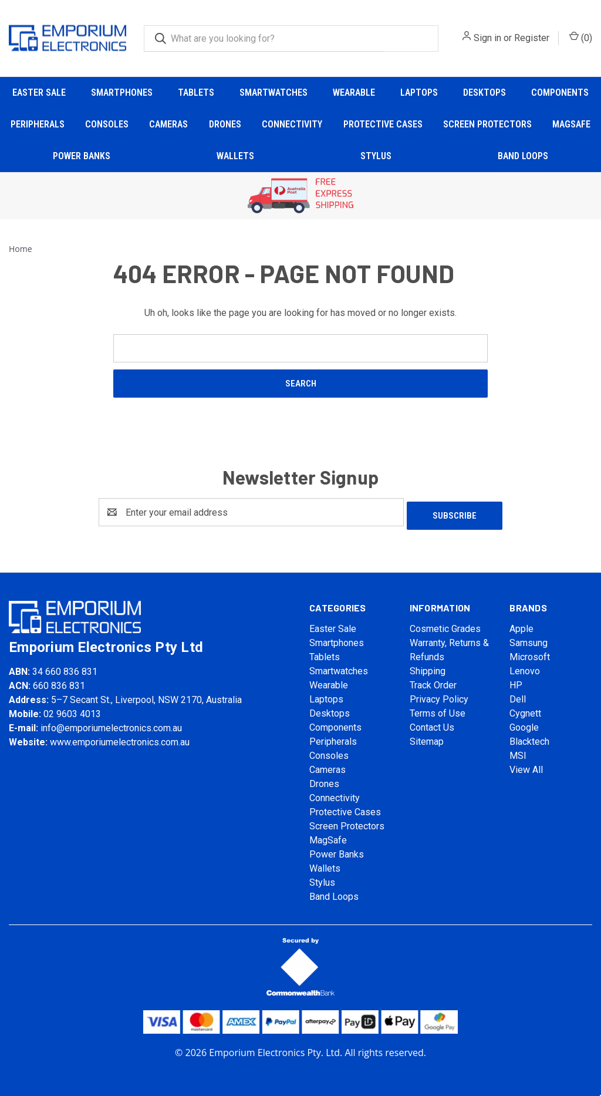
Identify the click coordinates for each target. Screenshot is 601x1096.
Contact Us (432, 723)
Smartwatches (273, 92)
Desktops (484, 92)
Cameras (168, 124)
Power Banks (81, 156)
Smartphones (122, 92)
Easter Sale (39, 92)
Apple (521, 625)
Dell (517, 695)
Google (524, 723)
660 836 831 (59, 682)
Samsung (528, 639)
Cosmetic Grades (445, 625)
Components (560, 92)
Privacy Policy (439, 695)
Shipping (427, 667)
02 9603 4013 (72, 710)
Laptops (419, 92)
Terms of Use (437, 709)
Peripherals (38, 124)
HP (515, 681)
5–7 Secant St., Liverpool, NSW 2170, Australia (146, 696)
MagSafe (571, 124)
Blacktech (529, 738)
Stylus (375, 156)
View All (526, 766)
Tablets (196, 92)
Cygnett (525, 709)
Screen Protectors (487, 124)
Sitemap (427, 738)
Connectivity (292, 124)
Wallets (235, 156)
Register (531, 37)
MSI (517, 752)
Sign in (487, 37)
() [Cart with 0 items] (580, 37)
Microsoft (529, 653)
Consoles (107, 124)
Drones (225, 124)
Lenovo (524, 667)
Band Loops (523, 156)
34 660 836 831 (64, 668)
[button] (300, 196)
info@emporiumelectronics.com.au (111, 724)
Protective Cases (383, 124)
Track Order (433, 681)
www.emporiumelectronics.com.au (120, 738)
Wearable (354, 92)
